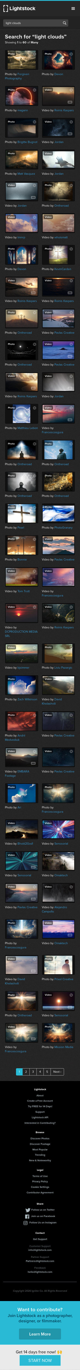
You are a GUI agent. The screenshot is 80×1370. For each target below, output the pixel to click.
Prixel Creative (63, 979)
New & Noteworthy (40, 1160)
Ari (19, 807)
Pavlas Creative (64, 332)
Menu (73, 8)
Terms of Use (40, 1176)
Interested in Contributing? (40, 1123)
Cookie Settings (40, 1187)
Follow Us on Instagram (43, 1222)
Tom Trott (23, 591)
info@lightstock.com (40, 1250)
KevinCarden (62, 269)
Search (64, 23)
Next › (57, 1072)
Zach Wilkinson (27, 699)
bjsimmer (23, 667)
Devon (58, 74)
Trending (40, 1155)
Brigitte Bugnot (27, 142)
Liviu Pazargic (63, 667)
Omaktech (61, 875)
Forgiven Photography (17, 76)
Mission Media (63, 1047)
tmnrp (21, 237)
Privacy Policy (40, 1181)
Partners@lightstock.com (40, 1261)
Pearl (20, 527)
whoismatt (61, 237)
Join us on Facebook (43, 1216)
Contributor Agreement (40, 1192)
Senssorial (61, 843)
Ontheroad (61, 205)
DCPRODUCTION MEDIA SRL (21, 633)
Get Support (40, 1239)
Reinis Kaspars (64, 110)
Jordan (59, 142)
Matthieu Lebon (27, 428)
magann (22, 110)
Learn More (40, 1334)
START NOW (40, 1360)
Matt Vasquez (26, 174)
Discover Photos (40, 1138)
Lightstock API (40, 1117)
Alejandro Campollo (54, 909)
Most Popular (40, 1149)
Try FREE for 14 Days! (40, 1106)
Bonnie (22, 559)
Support (40, 1112)
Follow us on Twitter (43, 1209)
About (40, 1095)
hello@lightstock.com (40, 1272)
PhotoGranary (63, 527)
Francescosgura (52, 432)
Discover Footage (40, 1144)
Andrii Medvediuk (15, 737)
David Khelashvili (52, 701)
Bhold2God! (25, 843)
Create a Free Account (40, 1101)
